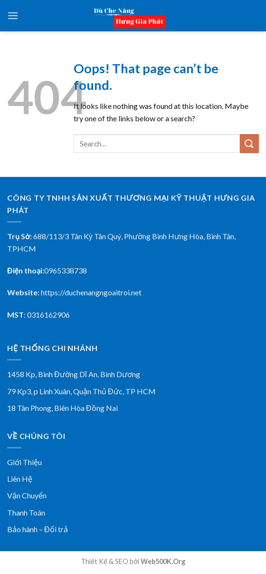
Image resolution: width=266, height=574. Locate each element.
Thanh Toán (26, 512)
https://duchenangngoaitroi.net (91, 292)
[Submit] (249, 143)
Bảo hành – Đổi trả (37, 529)
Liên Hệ (19, 478)
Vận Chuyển (27, 495)
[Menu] (13, 15)
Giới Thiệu (24, 462)
